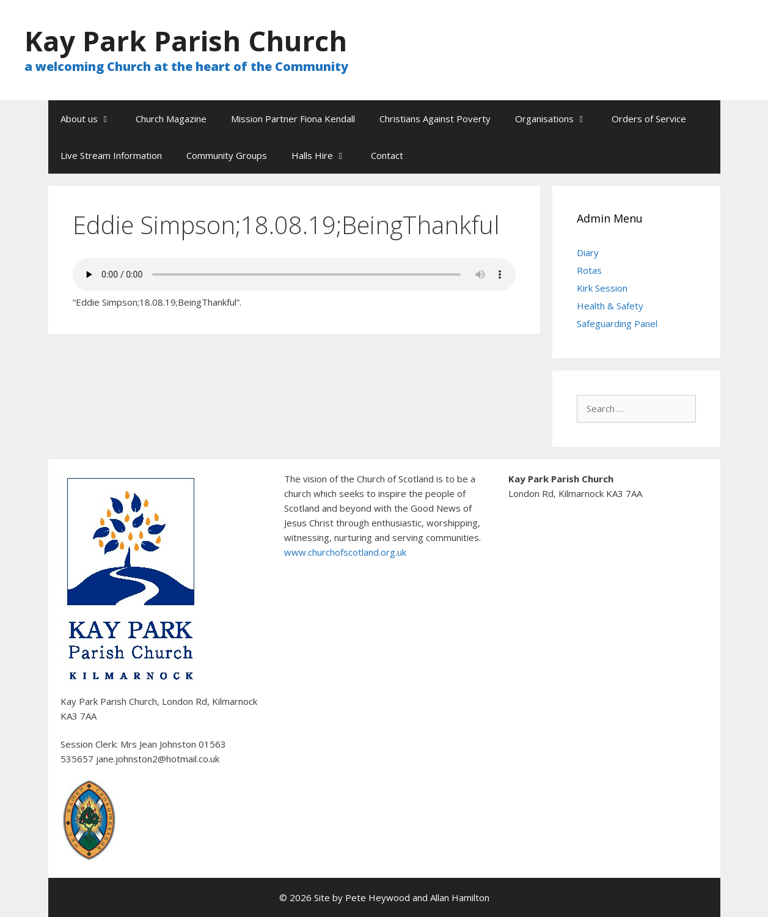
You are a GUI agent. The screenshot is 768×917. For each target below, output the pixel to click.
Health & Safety (610, 306)
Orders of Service (649, 118)
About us (91, 118)
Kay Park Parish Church (185, 40)
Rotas (589, 270)
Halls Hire (325, 155)
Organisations (557, 118)
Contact (387, 155)
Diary (588, 252)
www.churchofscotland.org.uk (345, 552)
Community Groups (226, 155)
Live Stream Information (111, 155)
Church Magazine (171, 118)
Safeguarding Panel (617, 323)
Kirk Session (602, 288)
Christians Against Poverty (435, 118)
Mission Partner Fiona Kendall (293, 118)
